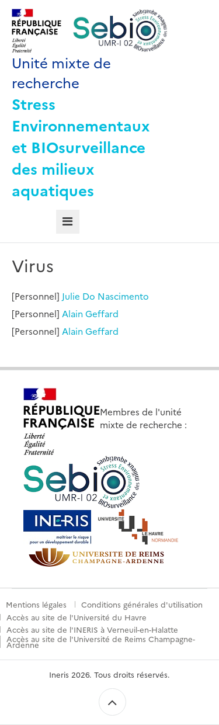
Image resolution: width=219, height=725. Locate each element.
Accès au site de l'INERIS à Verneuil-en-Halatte (92, 629)
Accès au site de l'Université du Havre (76, 617)
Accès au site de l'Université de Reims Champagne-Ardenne (100, 641)
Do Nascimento (115, 296)
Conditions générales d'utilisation (142, 604)
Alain (72, 313)
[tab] (68, 222)
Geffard (102, 313)
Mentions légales (36, 604)
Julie (71, 296)
